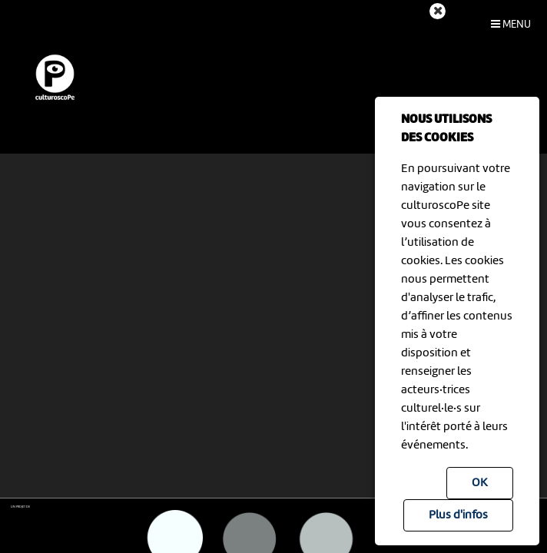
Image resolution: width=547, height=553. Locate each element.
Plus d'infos (458, 515)
